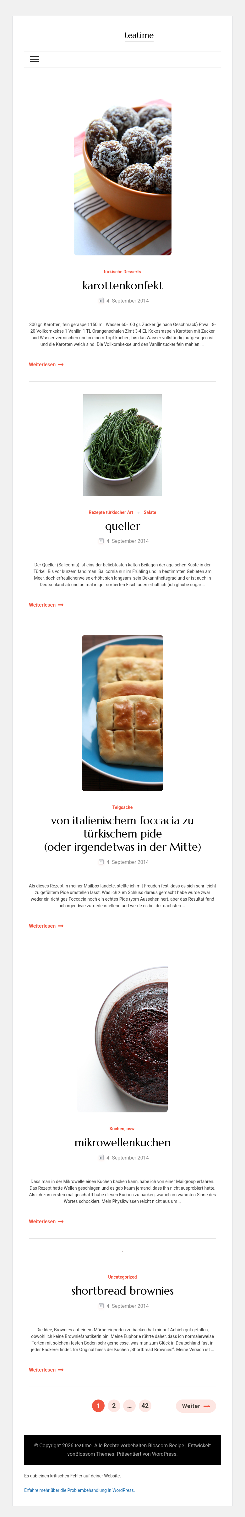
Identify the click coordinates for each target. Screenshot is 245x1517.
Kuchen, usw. (123, 1129)
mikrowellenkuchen (122, 1142)
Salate (150, 512)
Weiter (191, 1406)
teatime (140, 35)
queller (122, 525)
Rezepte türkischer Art (111, 512)
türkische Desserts (122, 271)
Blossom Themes (94, 1454)
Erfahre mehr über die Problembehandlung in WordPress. (79, 1489)
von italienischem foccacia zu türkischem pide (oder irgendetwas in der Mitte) (122, 834)
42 (146, 1405)
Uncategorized (122, 1277)
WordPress (164, 1454)
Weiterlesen (42, 364)
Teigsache (122, 807)
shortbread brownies (123, 1291)
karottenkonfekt (122, 285)
